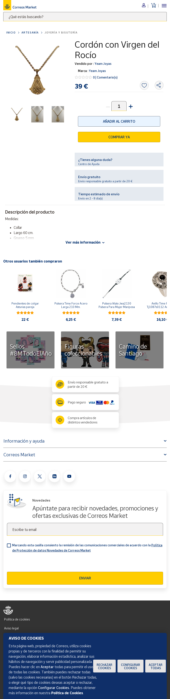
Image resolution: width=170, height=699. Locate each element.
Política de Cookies (67, 693)
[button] (130, 106)
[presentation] (40, 563)
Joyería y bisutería (61, 32)
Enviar (85, 578)
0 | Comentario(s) (105, 77)
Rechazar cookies (104, 666)
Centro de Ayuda (88, 164)
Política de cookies (17, 619)
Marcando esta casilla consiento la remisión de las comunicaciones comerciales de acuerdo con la (87, 547)
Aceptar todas (155, 666)
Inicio (11, 32)
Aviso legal (11, 628)
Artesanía (30, 32)
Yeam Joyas (102, 63)
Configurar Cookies (130, 666)
